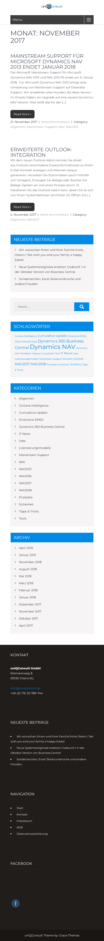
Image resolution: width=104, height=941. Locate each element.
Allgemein (17, 127)
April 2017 (26, 625)
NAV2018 (25, 490)
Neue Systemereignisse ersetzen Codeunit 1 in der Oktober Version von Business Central (50, 269)
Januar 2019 (27, 555)
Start (20, 808)
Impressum (24, 820)
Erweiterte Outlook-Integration (41, 152)
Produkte (25, 497)
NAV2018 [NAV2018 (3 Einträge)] (38, 364)
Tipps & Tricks (29, 511)
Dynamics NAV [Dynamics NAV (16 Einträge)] (52, 346)
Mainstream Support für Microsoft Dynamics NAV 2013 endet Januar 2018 (46, 61)
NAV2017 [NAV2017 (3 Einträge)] (22, 364)
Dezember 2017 (30, 604)
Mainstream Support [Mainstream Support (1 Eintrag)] (50, 359)
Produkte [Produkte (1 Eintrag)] (52, 364)
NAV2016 (25, 476)
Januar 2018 (27, 597)
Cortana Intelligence (33, 405)
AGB (20, 827)
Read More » (22, 114)
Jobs (22, 441)
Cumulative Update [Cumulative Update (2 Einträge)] (52, 336)
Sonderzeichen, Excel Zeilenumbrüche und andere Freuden (47, 281)
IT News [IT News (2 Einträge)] (66, 353)
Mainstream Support (42, 127)
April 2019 (26, 548)
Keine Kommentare (55, 122)
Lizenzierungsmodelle (35, 448)
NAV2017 (33, 219)
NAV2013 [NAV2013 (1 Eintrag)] (67, 359)
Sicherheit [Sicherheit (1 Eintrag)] (63, 364)
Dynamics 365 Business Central (42, 427)
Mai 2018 (25, 576)
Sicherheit (26, 504)
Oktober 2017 (28, 618)
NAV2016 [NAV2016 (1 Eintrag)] (78, 359)
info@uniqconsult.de (25, 688)
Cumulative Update (33, 412)
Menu (17, 20)
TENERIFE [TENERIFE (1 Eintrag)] (75, 364)
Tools (22, 518)
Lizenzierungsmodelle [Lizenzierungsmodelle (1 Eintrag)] (26, 359)
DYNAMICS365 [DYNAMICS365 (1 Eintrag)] (29, 341)
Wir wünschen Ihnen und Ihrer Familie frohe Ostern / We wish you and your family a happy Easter (49, 255)
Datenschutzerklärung (32, 833)
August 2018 (28, 569)
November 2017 (30, 611)
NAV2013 (72, 127)
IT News (24, 434)
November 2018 (30, 562)
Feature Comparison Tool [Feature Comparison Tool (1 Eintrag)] (46, 353)
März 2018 (26, 583)
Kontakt (22, 814)
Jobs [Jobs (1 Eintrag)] (75, 353)
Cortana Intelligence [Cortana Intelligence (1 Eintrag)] (26, 336)
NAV (61, 127)
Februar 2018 (28, 590)
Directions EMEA (31, 420)
